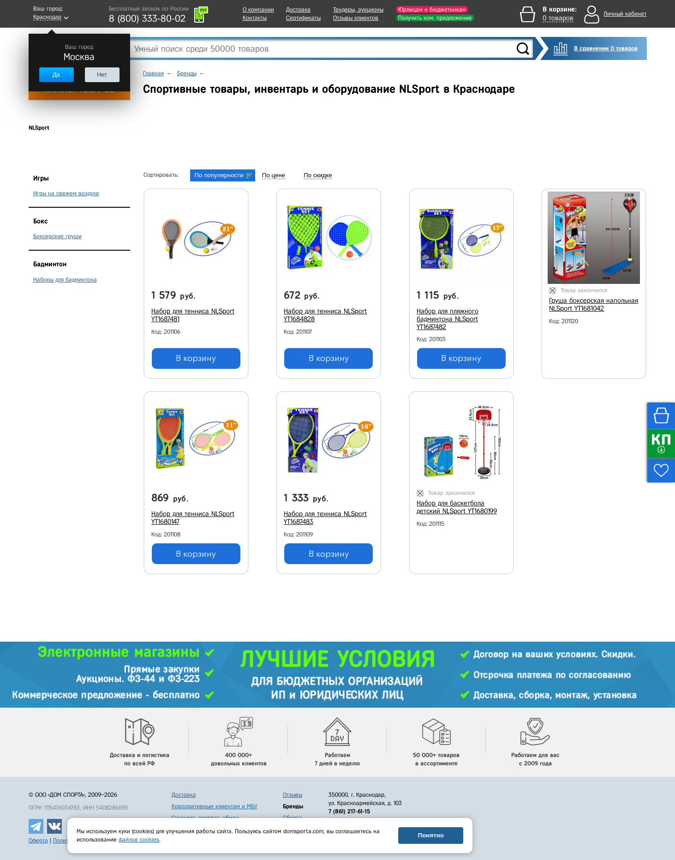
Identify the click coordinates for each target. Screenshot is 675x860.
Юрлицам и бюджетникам (432, 9)
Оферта (38, 840)
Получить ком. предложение (435, 18)
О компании (258, 9)
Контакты (255, 18)
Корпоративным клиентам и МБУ (214, 806)
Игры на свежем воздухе (66, 193)
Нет (102, 74)
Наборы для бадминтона (65, 280)
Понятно (431, 835)
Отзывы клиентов (355, 18)
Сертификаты (303, 18)
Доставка (298, 9)
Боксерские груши (57, 236)
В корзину (196, 358)
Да (56, 74)
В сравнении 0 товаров (606, 48)
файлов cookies (139, 839)
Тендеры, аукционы (358, 9)
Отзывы (292, 795)
